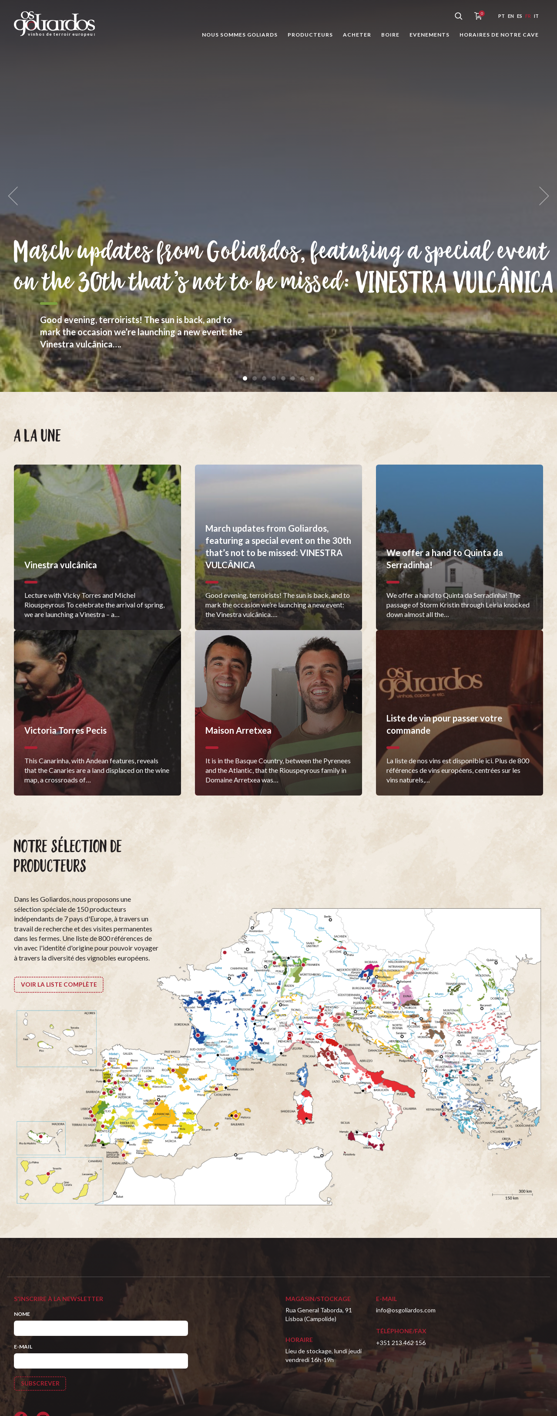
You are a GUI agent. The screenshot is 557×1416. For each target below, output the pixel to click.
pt (501, 16)
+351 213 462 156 (401, 1342)
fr (528, 16)
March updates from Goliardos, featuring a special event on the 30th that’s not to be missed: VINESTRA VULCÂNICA (281, 251)
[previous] (15, 196)
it (536, 16)
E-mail (23, 1346)
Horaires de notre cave (499, 34)
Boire (390, 34)
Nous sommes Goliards (240, 34)
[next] (541, 196)
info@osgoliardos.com (406, 1310)
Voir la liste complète (59, 984)
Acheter (357, 34)
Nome (22, 1314)
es (519, 16)
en (511, 16)
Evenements (429, 34)
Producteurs (310, 34)
